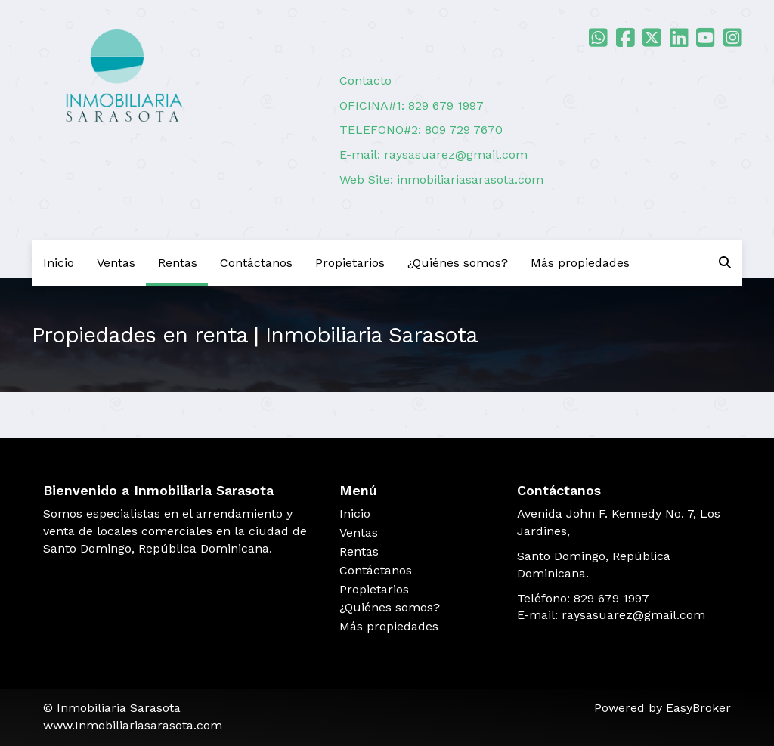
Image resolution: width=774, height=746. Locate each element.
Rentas (177, 262)
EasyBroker (698, 708)
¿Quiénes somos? (457, 262)
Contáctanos (256, 262)
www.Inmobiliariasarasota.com (132, 725)
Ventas (116, 262)
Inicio (58, 262)
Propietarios (350, 262)
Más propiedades (580, 262)
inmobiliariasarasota (456, 179)
